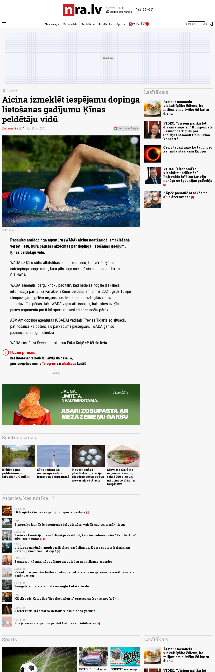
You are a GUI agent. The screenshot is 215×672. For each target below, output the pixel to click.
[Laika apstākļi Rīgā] (144, 10)
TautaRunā (88, 24)
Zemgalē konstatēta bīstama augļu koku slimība (52, 586)
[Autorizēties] (211, 24)
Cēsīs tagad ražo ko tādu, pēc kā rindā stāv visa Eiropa (187, 149)
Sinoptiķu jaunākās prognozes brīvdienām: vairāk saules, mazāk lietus (69, 525)
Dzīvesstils (70, 24)
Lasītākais (156, 92)
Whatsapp (69, 363)
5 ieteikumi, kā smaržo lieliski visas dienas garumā (54, 611)
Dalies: (56, 373)
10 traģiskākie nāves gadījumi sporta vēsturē (49, 512)
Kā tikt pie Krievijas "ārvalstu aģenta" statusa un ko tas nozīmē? (65, 598)
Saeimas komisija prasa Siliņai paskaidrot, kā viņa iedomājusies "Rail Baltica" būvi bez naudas (75, 537)
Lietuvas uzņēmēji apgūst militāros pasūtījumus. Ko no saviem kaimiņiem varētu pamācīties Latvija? (72, 549)
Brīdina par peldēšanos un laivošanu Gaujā (14, 473)
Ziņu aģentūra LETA (13, 128)
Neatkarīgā (52, 24)
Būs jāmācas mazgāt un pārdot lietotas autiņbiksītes (55, 623)
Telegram (49, 363)
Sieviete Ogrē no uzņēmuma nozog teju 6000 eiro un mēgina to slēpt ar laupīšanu (121, 477)
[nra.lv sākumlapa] (82, 10)
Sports (120, 24)
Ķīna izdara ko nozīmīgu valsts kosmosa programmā (53, 473)
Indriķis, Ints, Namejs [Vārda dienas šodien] (119, 12)
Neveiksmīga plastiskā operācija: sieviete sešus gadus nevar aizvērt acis (88, 475)
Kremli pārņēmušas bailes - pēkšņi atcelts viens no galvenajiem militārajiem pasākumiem (74, 574)
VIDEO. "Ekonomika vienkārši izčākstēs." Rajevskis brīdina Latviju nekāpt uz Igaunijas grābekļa (187, 175)
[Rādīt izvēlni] (4, 24)
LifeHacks (105, 24)
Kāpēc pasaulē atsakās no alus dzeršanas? (185, 195)
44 (42, 539)
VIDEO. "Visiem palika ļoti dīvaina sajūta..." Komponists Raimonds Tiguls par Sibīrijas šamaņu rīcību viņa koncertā (188, 131)
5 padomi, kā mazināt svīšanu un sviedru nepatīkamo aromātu (63, 561)
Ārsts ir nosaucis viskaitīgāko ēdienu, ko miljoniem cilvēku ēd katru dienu (186, 107)
